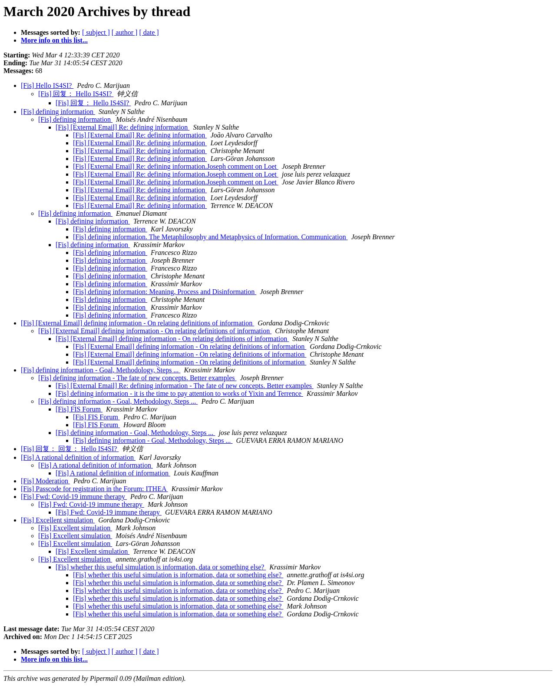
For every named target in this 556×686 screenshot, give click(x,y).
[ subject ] (96, 32)
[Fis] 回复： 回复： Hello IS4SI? (70, 448)
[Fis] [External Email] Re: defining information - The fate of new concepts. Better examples (185, 385)
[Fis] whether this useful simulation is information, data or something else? (161, 567)
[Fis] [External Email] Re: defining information (122, 127)
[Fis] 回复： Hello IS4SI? (75, 93)
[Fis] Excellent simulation (58, 520)
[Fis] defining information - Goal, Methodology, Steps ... (100, 370)
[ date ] (149, 32)
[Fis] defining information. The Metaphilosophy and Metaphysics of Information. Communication (210, 237)
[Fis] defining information (58, 111)
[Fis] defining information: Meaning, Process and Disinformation (164, 291)
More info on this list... (54, 40)
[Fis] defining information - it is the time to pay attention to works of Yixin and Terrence (179, 393)
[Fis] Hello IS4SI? (47, 85)
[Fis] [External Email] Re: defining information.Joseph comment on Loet (175, 166)
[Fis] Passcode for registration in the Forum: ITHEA (94, 488)
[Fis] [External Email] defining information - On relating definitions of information (137, 323)
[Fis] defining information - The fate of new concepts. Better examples (137, 377)
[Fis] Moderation (45, 481)
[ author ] (125, 32)
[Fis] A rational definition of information (78, 457)
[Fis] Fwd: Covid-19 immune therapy (74, 496)
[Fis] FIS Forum (79, 409)
